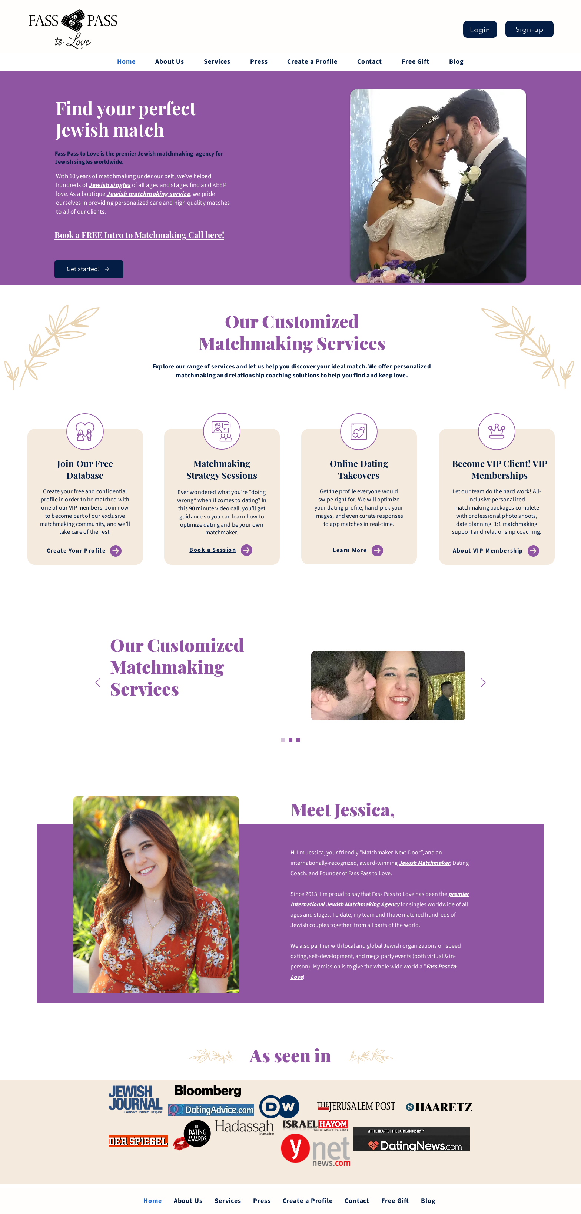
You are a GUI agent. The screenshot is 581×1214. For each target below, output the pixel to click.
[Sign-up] (529, 29)
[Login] (480, 29)
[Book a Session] (222, 550)
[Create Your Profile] (85, 550)
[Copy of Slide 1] (290, 740)
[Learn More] (359, 550)
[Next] (483, 683)
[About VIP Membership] (497, 550)
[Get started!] (88, 269)
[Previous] (98, 683)
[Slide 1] (283, 740)
